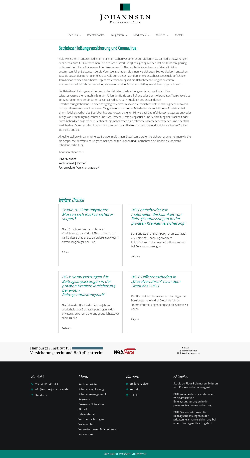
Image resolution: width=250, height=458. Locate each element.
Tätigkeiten (119, 35)
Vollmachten (86, 424)
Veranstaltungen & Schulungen (98, 429)
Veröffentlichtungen (91, 419)
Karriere (162, 35)
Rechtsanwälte (95, 35)
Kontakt (179, 35)
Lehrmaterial (86, 414)
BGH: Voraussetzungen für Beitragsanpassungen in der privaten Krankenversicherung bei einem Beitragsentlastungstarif (194, 417)
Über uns (73, 35)
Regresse (84, 399)
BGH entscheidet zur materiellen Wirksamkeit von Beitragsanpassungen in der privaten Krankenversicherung (193, 399)
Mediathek (141, 35)
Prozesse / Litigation (91, 404)
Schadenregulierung (91, 389)
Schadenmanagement (92, 394)
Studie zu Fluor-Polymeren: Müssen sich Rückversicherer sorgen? (195, 385)
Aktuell (82, 409)
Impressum (85, 434)
